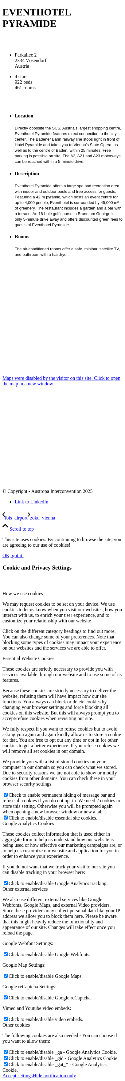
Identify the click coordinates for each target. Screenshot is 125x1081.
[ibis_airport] (15, 517)
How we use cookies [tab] (22, 593)
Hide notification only (54, 1075)
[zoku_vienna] (41, 517)
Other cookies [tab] (16, 1025)
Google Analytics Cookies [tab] (28, 823)
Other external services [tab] (25, 889)
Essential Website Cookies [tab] (28, 658)
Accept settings (17, 1075)
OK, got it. (12, 555)
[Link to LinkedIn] (31, 501)
